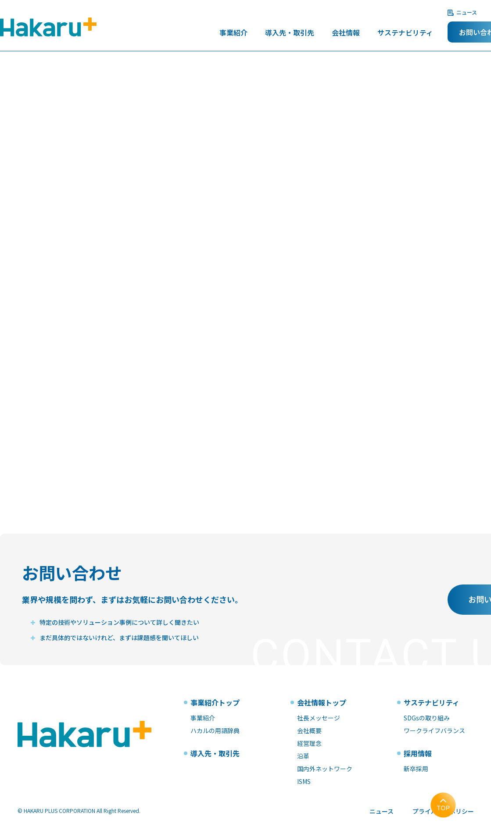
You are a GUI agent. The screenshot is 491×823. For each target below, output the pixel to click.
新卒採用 (416, 768)
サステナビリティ (405, 33)
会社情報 (346, 33)
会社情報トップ (321, 702)
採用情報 (418, 753)
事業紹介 (233, 33)
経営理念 (309, 743)
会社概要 (309, 730)
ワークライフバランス (434, 730)
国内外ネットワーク (324, 768)
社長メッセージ (318, 717)
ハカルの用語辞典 (215, 730)
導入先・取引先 (289, 33)
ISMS (304, 781)
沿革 (303, 756)
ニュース (466, 12)
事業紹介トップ (215, 702)
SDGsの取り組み (427, 717)
